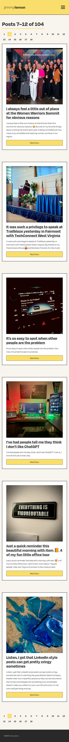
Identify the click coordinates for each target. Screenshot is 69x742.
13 (3, 40)
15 (14, 40)
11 (57, 34)
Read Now (34, 142)
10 (52, 34)
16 (20, 40)
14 (9, 40)
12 (63, 34)
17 (25, 40)
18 (30, 40)
